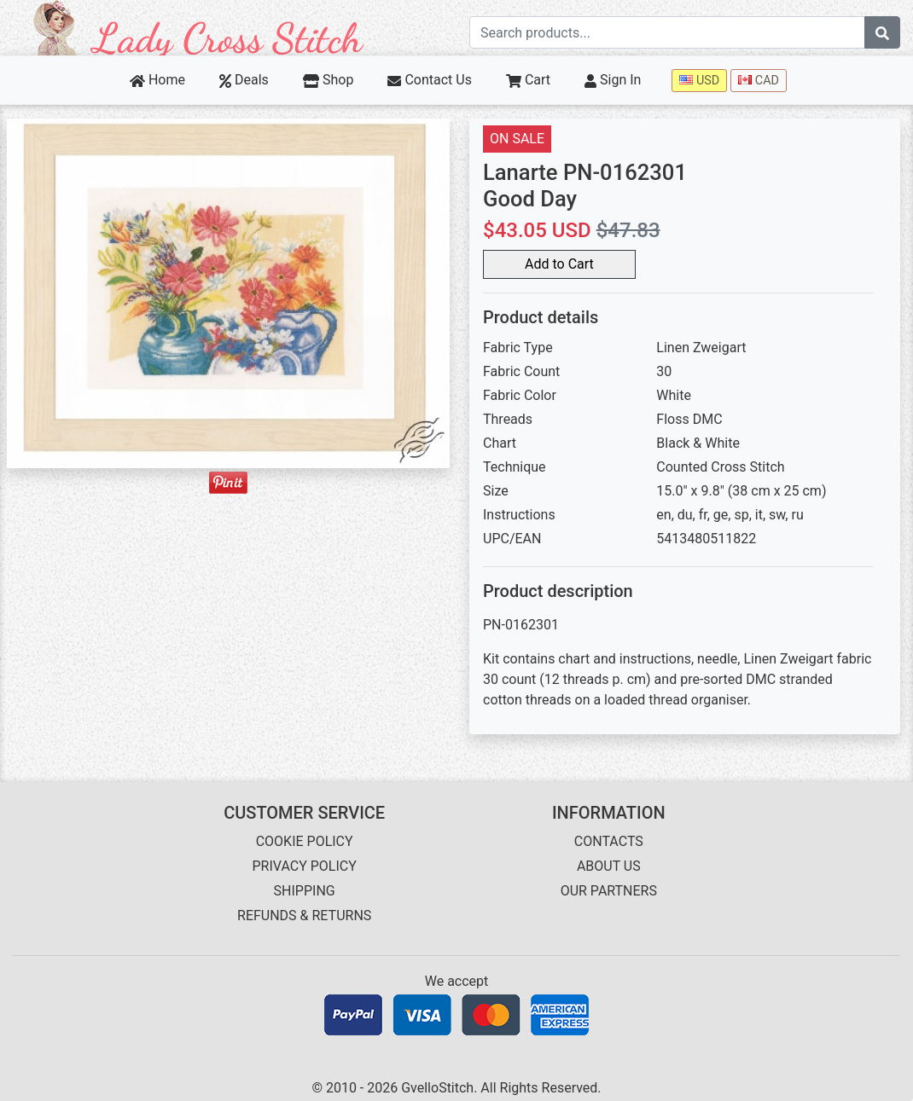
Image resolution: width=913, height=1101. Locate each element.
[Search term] (667, 32)
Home (157, 80)
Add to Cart (559, 264)
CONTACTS (608, 841)
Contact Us (429, 80)
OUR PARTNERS (609, 891)
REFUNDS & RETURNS (304, 915)
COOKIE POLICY (304, 841)
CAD (758, 80)
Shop (328, 80)
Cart (528, 80)
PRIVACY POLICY (304, 866)
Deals (244, 80)
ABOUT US (609, 866)
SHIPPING (304, 891)
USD (699, 80)
